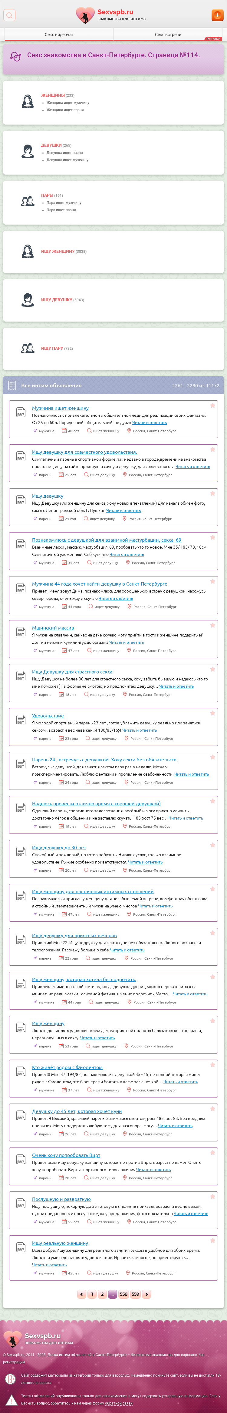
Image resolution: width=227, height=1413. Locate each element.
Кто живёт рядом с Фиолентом (67, 1067)
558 (123, 1294)
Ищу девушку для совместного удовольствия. (84, 452)
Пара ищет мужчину (64, 203)
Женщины (53, 95)
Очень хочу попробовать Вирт (66, 1155)
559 (135, 1294)
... (112, 1294)
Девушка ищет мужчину (67, 160)
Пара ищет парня (61, 210)
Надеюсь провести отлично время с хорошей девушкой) (96, 803)
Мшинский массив (53, 627)
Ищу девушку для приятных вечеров (74, 935)
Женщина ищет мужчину (68, 103)
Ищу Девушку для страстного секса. (72, 671)
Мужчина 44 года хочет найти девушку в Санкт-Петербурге (99, 583)
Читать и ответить (149, 422)
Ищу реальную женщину (60, 1243)
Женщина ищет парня (65, 110)
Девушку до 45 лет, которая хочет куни (77, 1111)
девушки (52, 145)
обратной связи (119, 1403)
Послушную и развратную (61, 1199)
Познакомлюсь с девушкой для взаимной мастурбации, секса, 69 (106, 539)
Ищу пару (52, 348)
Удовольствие (48, 715)
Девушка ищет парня (65, 153)
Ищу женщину (58, 251)
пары (47, 195)
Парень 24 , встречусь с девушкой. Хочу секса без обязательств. (105, 759)
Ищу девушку (57, 299)
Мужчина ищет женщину (60, 408)
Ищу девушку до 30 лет (59, 847)
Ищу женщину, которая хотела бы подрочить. (84, 979)
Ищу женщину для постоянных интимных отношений (93, 891)
